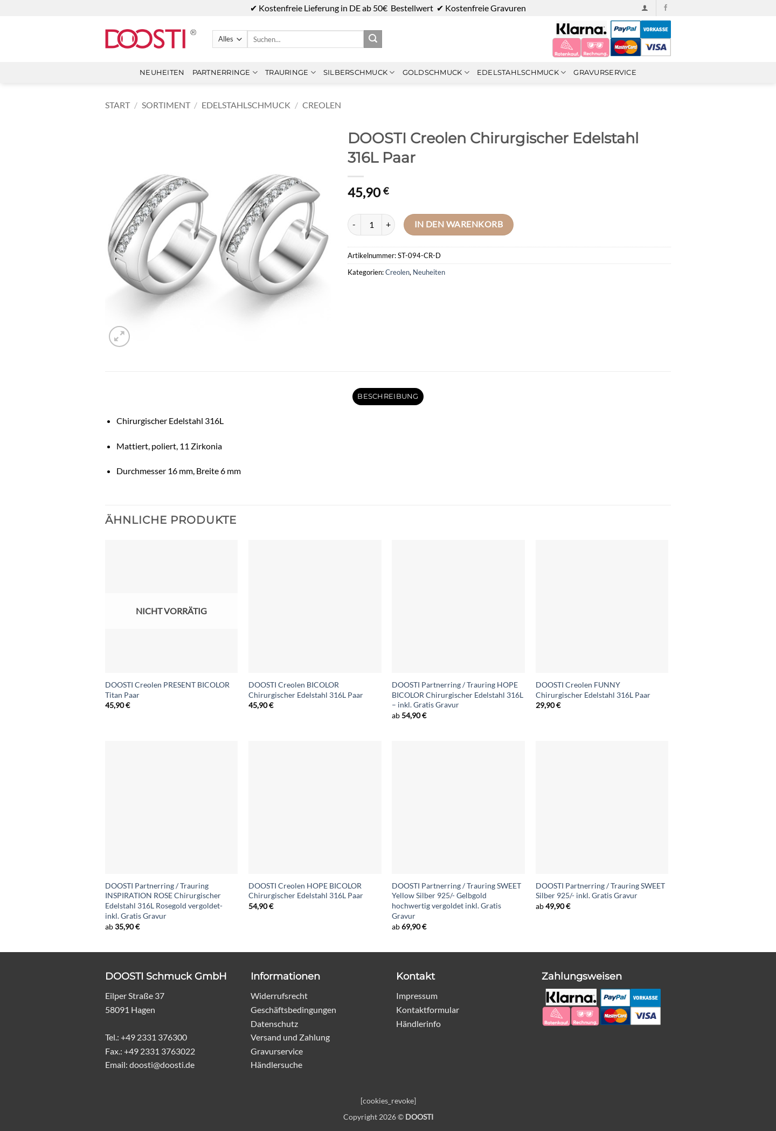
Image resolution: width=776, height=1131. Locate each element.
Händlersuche (276, 1064)
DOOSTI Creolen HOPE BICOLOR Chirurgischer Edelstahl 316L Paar (305, 890)
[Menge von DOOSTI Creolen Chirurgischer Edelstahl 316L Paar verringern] (354, 224)
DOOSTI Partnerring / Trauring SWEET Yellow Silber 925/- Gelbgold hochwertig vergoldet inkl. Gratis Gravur (456, 900)
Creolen (321, 105)
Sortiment (166, 105)
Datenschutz (274, 1023)
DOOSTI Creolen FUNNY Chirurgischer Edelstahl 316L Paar (593, 689)
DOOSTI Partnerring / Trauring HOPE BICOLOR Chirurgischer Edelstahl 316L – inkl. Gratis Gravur (457, 694)
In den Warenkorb (458, 224)
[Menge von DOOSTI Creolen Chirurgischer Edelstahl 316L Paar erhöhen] (388, 224)
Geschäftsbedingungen (293, 1009)
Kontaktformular (427, 1009)
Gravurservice (604, 72)
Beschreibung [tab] (387, 396)
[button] (644, 8)
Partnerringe (225, 72)
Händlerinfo (418, 1023)
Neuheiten (162, 72)
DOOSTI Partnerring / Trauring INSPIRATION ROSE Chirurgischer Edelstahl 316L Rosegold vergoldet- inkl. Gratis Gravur (164, 900)
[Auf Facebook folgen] (665, 8)
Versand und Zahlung (290, 1037)
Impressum (417, 995)
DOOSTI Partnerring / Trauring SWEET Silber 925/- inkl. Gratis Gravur (600, 890)
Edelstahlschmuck (521, 72)
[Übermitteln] (373, 39)
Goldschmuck (436, 72)
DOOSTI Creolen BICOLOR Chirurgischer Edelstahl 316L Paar (305, 689)
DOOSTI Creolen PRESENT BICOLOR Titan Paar (167, 689)
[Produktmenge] (371, 224)
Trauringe (290, 72)
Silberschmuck (359, 72)
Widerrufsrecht (279, 995)
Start (117, 105)
